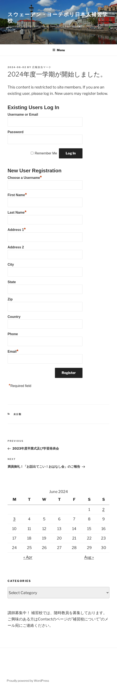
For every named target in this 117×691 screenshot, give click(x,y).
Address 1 (17, 229)
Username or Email (23, 114)
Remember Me (46, 153)
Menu (58, 50)
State (12, 282)
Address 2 (16, 247)
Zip (10, 299)
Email (13, 351)
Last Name (17, 212)
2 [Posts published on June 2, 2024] (103, 509)
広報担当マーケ (41, 67)
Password (16, 132)
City (11, 264)
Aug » (89, 557)
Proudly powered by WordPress (28, 680)
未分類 (17, 414)
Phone (13, 334)
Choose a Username (25, 177)
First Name (17, 194)
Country (14, 317)
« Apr (27, 557)
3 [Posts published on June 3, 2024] (14, 519)
